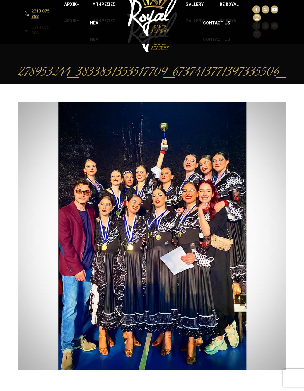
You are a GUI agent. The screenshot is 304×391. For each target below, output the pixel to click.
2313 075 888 (40, 30)
